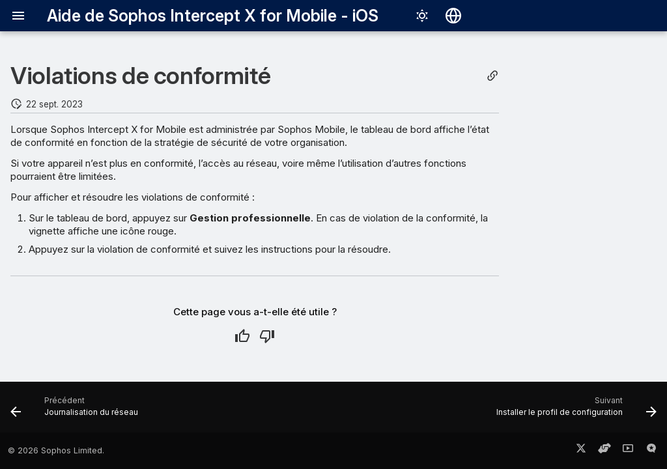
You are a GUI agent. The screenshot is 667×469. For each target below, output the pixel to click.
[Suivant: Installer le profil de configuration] (573, 411)
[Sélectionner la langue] (453, 16)
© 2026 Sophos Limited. (56, 450)
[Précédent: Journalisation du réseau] (77, 411)
